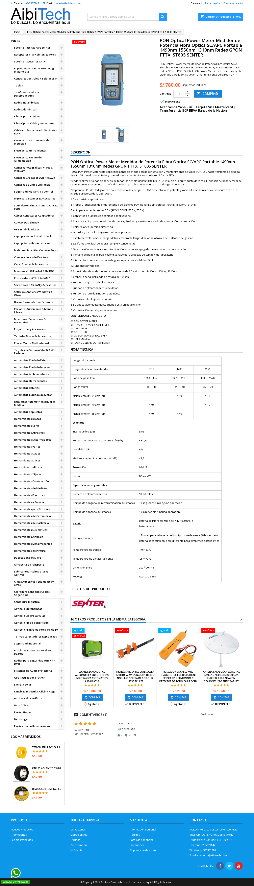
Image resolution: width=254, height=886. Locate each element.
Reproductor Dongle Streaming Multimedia (34, 70)
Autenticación (78, 845)
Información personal (143, 829)
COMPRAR (207, 93)
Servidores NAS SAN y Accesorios (35, 285)
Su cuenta (138, 820)
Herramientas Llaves (27, 460)
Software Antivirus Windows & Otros (33, 293)
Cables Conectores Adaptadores (34, 215)
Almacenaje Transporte (29, 564)
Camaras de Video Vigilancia (32, 184)
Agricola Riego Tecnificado (31, 622)
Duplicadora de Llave (27, 557)
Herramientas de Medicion (31, 488)
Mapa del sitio (78, 834)
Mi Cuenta (76, 850)
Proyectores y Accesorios (30, 329)
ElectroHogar (22, 712)
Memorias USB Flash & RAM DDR (34, 271)
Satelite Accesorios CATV (30, 61)
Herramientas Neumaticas (30, 530)
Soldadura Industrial (27, 602)
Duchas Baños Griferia (28, 698)
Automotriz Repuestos (28, 412)
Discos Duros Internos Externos (33, 302)
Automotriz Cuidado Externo (32, 360)
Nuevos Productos (22, 829)
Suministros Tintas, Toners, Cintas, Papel (36, 207)
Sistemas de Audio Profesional (33, 670)
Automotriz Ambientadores (31, 374)
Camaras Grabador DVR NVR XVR (34, 177)
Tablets (19, 85)
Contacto (199, 820)
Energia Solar (22, 684)
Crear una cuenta (233, 3)
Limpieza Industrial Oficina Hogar (35, 691)
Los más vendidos (26, 736)
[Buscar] (127, 17)
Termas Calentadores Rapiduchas (35, 636)
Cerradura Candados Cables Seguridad (32, 593)
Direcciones (137, 845)
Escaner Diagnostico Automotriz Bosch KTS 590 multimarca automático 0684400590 (92, 676)
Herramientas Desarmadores (32, 439)
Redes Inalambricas (26, 102)
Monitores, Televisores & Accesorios (30, 320)
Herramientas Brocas (27, 419)
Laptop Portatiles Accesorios (32, 243)
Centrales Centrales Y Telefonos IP (35, 78)
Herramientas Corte (26, 426)
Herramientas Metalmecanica (33, 544)
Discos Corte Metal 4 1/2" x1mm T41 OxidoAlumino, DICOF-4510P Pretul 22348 (47, 789)
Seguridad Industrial (27, 643)
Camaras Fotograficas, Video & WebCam (33, 169)
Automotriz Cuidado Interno (32, 367)
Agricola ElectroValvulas (29, 616)
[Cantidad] (179, 94)
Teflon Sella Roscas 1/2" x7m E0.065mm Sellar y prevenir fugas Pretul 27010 (47, 747)
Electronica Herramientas (30, 150)
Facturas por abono (142, 840)
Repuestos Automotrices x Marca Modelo (34, 403)
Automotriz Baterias (26, 388)
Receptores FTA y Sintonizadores (35, 54)
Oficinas (75, 840)
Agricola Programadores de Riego (36, 629)
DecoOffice (21, 705)
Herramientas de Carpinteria (32, 516)
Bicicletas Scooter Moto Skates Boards (33, 652)
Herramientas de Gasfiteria (31, 523)
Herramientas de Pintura (30, 550)
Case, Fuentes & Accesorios (31, 264)
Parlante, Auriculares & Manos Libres (33, 310)
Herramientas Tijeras (27, 474)
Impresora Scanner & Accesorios (34, 198)
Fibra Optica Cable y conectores (34, 123)
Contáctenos (78, 829)
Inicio (15, 41)
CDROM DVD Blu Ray (26, 222)
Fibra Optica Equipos (27, 116)
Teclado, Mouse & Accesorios (32, 336)
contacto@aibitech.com (67, 3)
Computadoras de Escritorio (31, 257)
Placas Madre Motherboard (31, 343)
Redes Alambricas (25, 109)
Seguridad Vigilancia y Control (33, 191)
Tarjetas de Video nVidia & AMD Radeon (34, 351)
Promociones (19, 834)
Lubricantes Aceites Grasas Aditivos (31, 573)
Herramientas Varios (27, 446)
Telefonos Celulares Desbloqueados (26, 94)
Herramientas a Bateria (29, 502)
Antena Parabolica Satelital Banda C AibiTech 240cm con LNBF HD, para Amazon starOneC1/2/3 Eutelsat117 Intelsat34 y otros (221, 678)
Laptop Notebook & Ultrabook (33, 236)
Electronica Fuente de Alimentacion (28, 159)
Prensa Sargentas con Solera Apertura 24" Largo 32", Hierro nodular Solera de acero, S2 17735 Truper (135, 676)
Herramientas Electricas (29, 495)
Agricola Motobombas (28, 609)
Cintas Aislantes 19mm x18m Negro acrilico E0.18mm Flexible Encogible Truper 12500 (47, 768)
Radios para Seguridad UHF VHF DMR (34, 662)
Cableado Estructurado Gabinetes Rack (35, 131)
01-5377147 (32, 3)
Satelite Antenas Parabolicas (32, 47)
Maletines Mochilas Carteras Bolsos (36, 250)
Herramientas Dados (27, 453)
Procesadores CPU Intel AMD (32, 278)
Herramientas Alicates (28, 467)
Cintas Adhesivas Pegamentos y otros (34, 583)
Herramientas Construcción (31, 481)
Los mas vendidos (22, 840)
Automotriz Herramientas (30, 381)
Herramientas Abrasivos (29, 432)
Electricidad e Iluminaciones (32, 726)
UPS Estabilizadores (26, 229)
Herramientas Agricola (28, 537)
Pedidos (135, 834)
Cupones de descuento (144, 850)
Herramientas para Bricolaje (32, 509)
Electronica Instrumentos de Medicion (32, 142)
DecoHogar (21, 719)
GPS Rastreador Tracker (29, 677)
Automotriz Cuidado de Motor (33, 395)
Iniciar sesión (212, 3)
